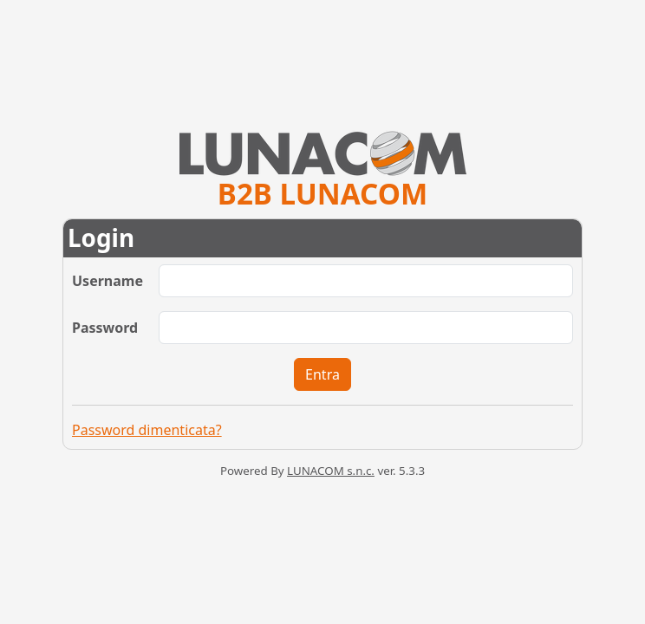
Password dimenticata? (147, 429)
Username (107, 280)
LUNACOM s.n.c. (331, 470)
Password (105, 327)
